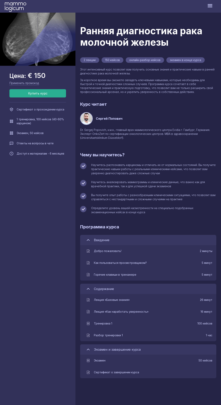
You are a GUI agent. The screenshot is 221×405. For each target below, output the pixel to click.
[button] (149, 251)
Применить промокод (24, 83)
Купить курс (38, 93)
